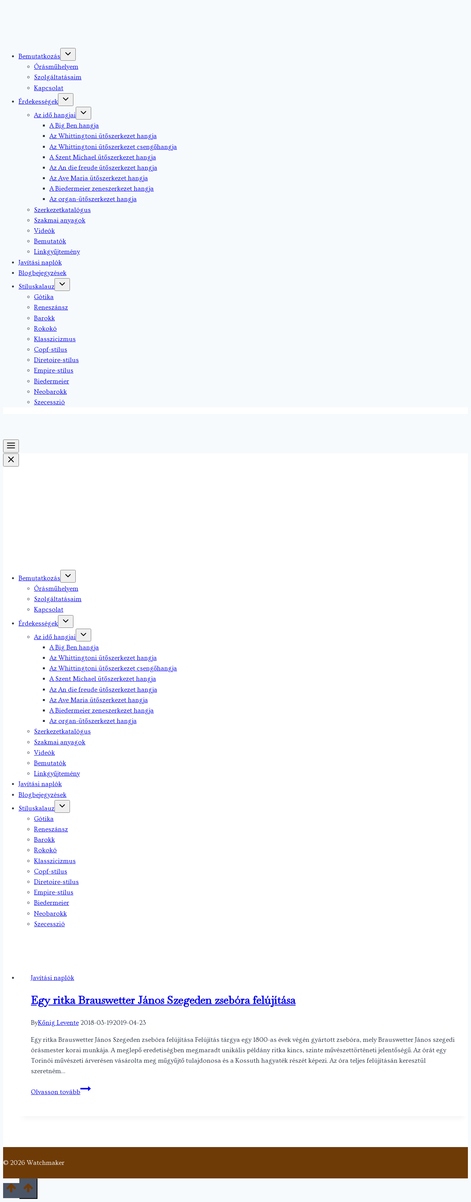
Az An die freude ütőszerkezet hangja (103, 167)
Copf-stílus (50, 349)
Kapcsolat (48, 88)
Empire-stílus (53, 370)
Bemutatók (50, 241)
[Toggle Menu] (11, 446)
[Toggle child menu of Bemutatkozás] (68, 54)
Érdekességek (38, 101)
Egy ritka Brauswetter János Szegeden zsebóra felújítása (163, 1000)
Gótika (44, 297)
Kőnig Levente (58, 1022)
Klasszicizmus (55, 339)
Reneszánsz (51, 307)
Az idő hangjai (55, 115)
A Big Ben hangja (74, 125)
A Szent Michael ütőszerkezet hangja (102, 157)
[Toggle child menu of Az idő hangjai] (83, 113)
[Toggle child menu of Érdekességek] (65, 99)
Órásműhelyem (56, 66)
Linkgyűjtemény (57, 251)
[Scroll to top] (11, 1190)
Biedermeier (51, 381)
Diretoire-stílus (56, 360)
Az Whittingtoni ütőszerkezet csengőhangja (113, 146)
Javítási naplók (40, 262)
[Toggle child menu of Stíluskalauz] (62, 284)
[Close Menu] (11, 460)
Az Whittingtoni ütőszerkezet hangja (103, 136)
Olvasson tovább (61, 1092)
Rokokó (45, 328)
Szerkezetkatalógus (62, 210)
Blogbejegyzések (42, 273)
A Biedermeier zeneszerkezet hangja (101, 188)
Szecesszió (49, 402)
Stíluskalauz (36, 286)
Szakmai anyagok (59, 220)
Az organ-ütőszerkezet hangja (93, 199)
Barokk (44, 318)
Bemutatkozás (39, 56)
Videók (44, 230)
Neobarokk (50, 391)
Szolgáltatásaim (58, 77)
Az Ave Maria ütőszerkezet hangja (98, 178)
